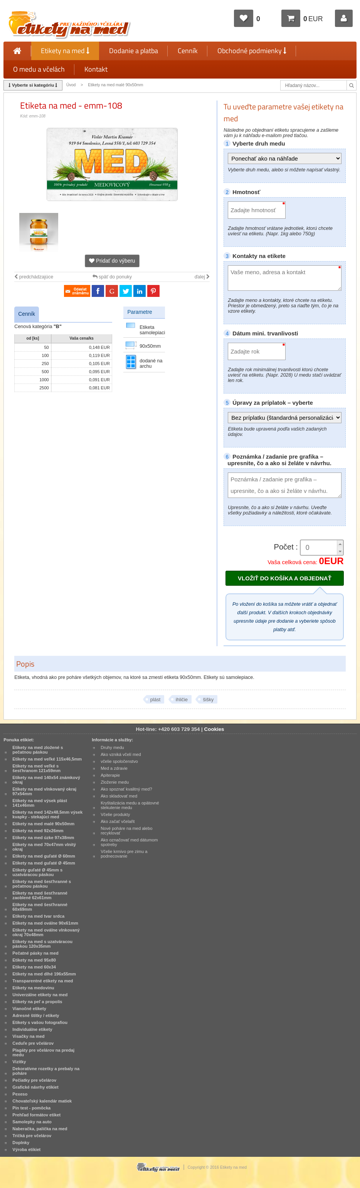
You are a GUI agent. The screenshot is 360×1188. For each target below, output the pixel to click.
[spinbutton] (319, 548)
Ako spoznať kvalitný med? (126, 789)
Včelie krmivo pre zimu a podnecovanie (124, 853)
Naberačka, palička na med (39, 1128)
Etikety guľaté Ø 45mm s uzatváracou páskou (37, 872)
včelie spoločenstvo (119, 761)
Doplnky (20, 1142)
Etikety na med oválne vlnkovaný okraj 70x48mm (45, 932)
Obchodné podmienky (251, 50)
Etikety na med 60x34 (34, 967)
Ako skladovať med (119, 796)
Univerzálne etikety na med (39, 994)
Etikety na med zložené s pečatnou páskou (37, 749)
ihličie (182, 699)
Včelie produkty (115, 814)
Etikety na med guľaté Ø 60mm (43, 856)
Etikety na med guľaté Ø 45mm (43, 863)
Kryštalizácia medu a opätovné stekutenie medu (130, 805)
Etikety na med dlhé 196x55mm (44, 974)
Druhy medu (112, 747)
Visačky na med (28, 1036)
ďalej (202, 277)
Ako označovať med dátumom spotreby (129, 842)
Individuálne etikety (32, 1029)
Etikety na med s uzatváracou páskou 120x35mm (42, 943)
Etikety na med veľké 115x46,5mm (47, 759)
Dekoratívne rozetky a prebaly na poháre (45, 1071)
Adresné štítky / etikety (35, 1015)
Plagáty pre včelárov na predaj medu (43, 1052)
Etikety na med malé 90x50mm (115, 85)
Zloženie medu (115, 782)
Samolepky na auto (31, 1121)
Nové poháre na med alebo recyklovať (126, 830)
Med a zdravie (114, 768)
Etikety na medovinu (33, 987)
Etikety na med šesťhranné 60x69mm (39, 907)
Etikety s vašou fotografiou (39, 1022)
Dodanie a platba (133, 50)
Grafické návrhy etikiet (35, 1087)
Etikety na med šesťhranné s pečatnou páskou (41, 883)
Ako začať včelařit (118, 821)
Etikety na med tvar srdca (38, 916)
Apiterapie (110, 775)
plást (155, 699)
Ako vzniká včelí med (121, 754)
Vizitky (19, 1061)
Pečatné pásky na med (35, 953)
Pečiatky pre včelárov (34, 1080)
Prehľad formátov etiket (36, 1115)
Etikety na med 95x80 (34, 960)
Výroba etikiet (26, 1149)
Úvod (71, 85)
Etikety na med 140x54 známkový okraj (46, 779)
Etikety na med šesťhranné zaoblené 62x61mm (39, 895)
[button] (340, 544)
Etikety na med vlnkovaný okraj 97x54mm (44, 791)
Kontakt (96, 69)
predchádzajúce (33, 277)
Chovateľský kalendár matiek (42, 1101)
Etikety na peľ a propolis (37, 1001)
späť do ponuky (112, 277)
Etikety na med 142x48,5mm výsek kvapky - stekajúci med (47, 814)
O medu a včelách (39, 69)
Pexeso (19, 1094)
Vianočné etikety (29, 1008)
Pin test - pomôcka (31, 1108)
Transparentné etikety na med (42, 981)
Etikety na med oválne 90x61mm (45, 923)
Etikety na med (65, 50)
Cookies (214, 729)
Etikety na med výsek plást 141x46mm (39, 803)
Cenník (188, 50)
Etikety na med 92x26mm (37, 830)
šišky (208, 699)
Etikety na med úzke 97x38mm (43, 837)
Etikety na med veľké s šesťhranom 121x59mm (36, 768)
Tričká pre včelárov (31, 1135)
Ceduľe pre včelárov (33, 1043)
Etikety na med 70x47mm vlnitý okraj (44, 846)
